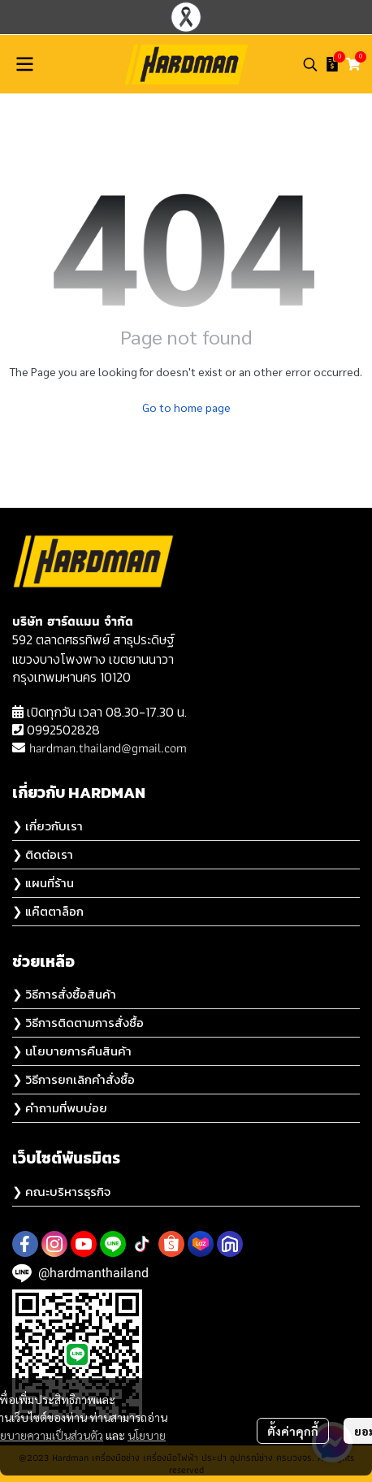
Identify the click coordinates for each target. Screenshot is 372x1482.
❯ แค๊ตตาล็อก (48, 911)
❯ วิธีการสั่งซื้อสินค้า (64, 994)
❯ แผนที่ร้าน (43, 882)
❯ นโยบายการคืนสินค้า (72, 1051)
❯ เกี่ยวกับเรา (47, 826)
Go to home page (186, 407)
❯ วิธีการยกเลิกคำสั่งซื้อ (73, 1079)
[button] (310, 64)
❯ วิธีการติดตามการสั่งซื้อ (78, 1022)
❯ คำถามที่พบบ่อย (59, 1107)
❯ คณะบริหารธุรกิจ (61, 1191)
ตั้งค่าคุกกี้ (292, 1431)
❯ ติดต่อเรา (42, 854)
